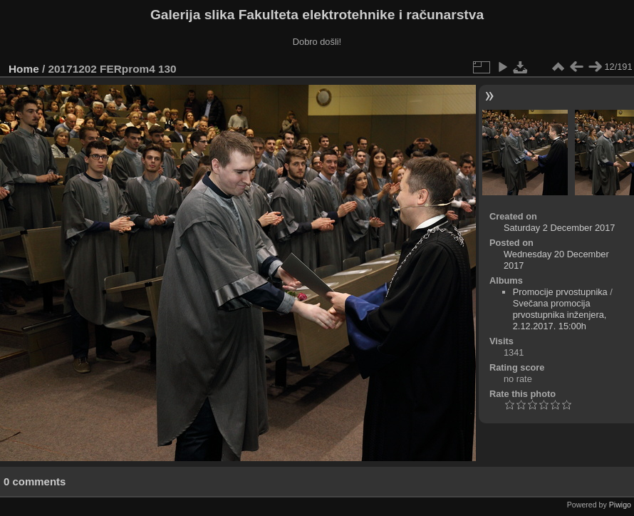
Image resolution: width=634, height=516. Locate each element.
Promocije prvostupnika (560, 292)
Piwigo (620, 504)
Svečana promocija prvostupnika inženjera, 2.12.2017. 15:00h (560, 314)
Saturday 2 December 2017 (559, 227)
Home (24, 69)
